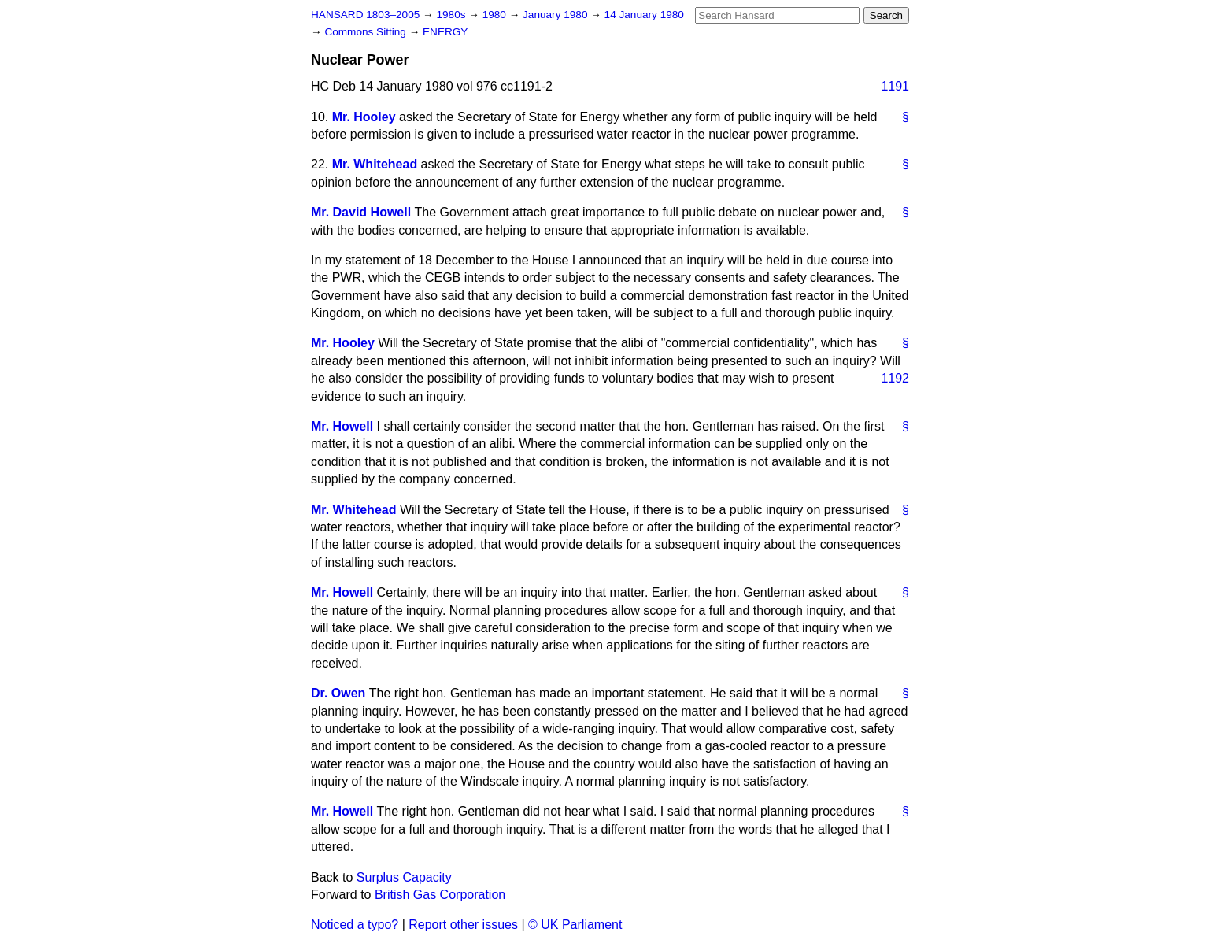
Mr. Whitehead (374, 164)
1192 (895, 378)
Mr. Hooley (364, 117)
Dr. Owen (338, 693)
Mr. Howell (342, 426)
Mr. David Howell (361, 212)
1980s (452, 14)
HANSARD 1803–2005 (365, 14)
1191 (895, 86)
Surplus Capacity (404, 877)
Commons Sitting (366, 32)
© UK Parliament (575, 924)
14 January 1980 (644, 14)
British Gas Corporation (440, 894)
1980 (495, 14)
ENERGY (445, 32)
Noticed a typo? (354, 924)
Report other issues (463, 924)
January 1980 (556, 14)
